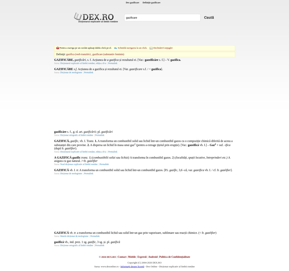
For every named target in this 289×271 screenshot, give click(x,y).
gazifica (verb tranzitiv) (78, 54)
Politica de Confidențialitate (174, 257)
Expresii (142, 257)
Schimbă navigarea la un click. (132, 47)
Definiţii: (61, 54)
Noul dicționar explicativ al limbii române (79, 164)
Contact (122, 257)
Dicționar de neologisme (71, 72)
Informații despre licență (132, 266)
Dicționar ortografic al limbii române (76, 135)
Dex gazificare (132, 2)
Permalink (112, 63)
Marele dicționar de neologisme (74, 236)
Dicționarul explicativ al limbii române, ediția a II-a (83, 63)
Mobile (132, 257)
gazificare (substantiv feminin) (108, 54)
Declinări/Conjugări (163, 47)
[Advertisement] (144, 34)
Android (153, 257)
